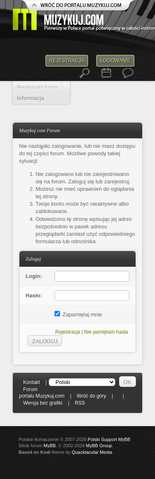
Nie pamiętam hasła (106, 332)
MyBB (50, 445)
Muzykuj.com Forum (37, 86)
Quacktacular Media (92, 452)
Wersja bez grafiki (42, 403)
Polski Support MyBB (109, 439)
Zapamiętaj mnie (79, 314)
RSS (80, 403)
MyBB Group (99, 445)
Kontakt (31, 382)
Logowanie (115, 61)
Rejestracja (66, 61)
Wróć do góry (91, 396)
